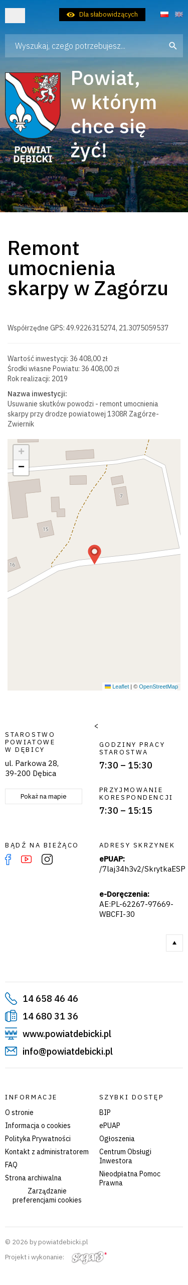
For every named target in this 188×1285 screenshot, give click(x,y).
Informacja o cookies (38, 1125)
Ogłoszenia (117, 1138)
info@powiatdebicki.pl (68, 1051)
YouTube (26, 859)
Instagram (47, 859)
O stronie (19, 1112)
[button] (94, 555)
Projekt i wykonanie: (56, 1257)
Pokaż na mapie (44, 796)
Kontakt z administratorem (47, 1151)
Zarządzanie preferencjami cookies (47, 1195)
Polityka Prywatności (38, 1138)
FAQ (11, 1164)
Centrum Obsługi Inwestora (125, 1156)
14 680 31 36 (50, 1016)
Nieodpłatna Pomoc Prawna (129, 1178)
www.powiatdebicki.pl (67, 1034)
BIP (105, 1112)
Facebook (8, 859)
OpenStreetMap (158, 686)
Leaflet (117, 686)
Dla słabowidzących (108, 14)
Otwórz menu (15, 15)
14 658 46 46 (50, 998)
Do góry (174, 943)
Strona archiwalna (33, 1177)
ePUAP (109, 1125)
